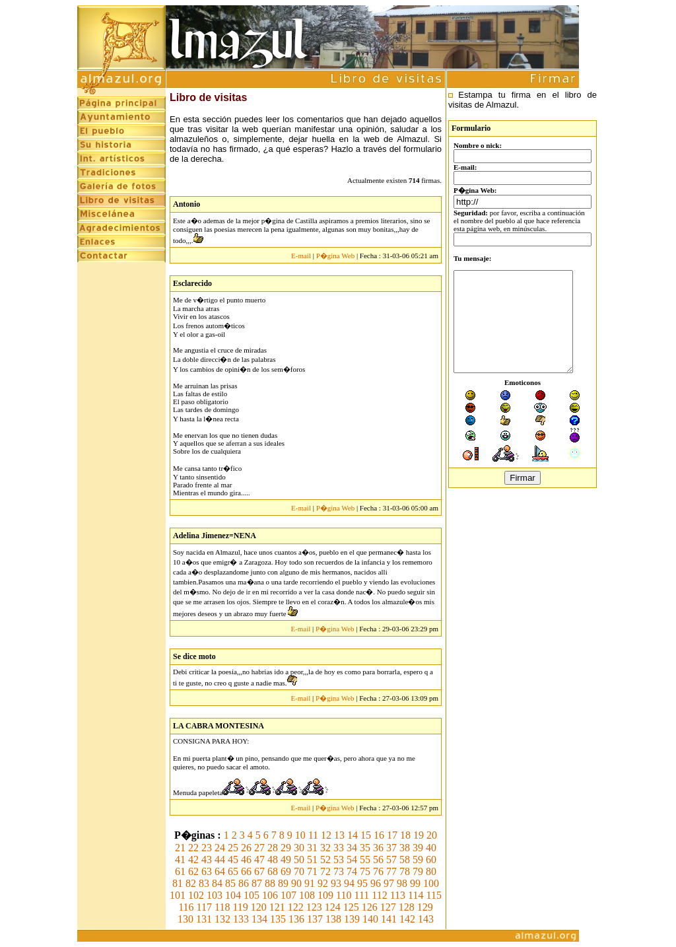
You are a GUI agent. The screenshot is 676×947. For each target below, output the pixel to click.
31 (312, 847)
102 (196, 895)
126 (370, 907)
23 (206, 847)
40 (431, 847)
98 (402, 883)
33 (338, 847)
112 (379, 895)
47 (259, 859)
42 (193, 859)
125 (351, 907)
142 (407, 919)
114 (415, 895)
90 (296, 883)
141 (389, 919)
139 (352, 919)
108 (307, 895)
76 (378, 871)
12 (326, 835)
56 (378, 859)
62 (193, 871)
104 (233, 895)
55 (365, 859)
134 (259, 919)
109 (325, 895)
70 (299, 871)
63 (206, 871)
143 (426, 919)
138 (333, 919)
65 (233, 871)
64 (220, 871)
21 (180, 847)
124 (333, 907)
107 (288, 895)
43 (206, 859)
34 (352, 847)
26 (246, 847)
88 (270, 883)
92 (323, 883)
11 (313, 835)
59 (418, 859)
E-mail (301, 256)
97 (389, 883)
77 (391, 871)
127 (388, 907)
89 (283, 883)
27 (259, 847)
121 (277, 907)
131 (204, 919)
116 (185, 907)
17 (392, 835)
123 (314, 907)
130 (185, 919)
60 (431, 859)
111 (361, 895)
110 (343, 895)
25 (233, 847)
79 (418, 871)
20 (431, 835)
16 (379, 835)
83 (204, 883)
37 (391, 847)
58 (404, 859)
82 (191, 883)
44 (220, 859)
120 (259, 907)
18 (405, 835)
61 (180, 871)
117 (204, 907)
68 (272, 871)
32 (325, 847)
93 (336, 883)
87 (257, 883)
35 (365, 847)
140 (370, 919)
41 (180, 859)
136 (296, 919)
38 (404, 847)
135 (278, 919)
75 (365, 871)
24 (220, 847)
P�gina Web (335, 256)
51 (312, 859)
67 (259, 871)
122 (296, 907)
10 (300, 835)
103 (214, 895)
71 (312, 871)
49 (286, 859)
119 (240, 907)
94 (349, 883)
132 (222, 919)
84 (217, 883)
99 (415, 883)
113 (397, 895)
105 (251, 895)
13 (339, 835)
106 (270, 895)
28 (272, 847)
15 (365, 835)
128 (407, 907)
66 (246, 871)
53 (338, 859)
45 (233, 859)
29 (286, 847)
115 (434, 895)
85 (230, 883)
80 (431, 871)
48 (272, 859)
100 (431, 883)
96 (375, 883)
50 (299, 859)
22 (193, 847)
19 (418, 835)
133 (241, 919)
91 (309, 883)
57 (391, 859)
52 (325, 859)
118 (222, 907)
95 (362, 883)
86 (243, 883)
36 (378, 847)
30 (299, 847)
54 (352, 859)
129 (425, 907)
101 (178, 895)
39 (418, 847)
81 (177, 883)
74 (352, 871)
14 (352, 835)
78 (404, 871)
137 (315, 919)
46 (246, 859)
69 (286, 871)
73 (338, 871)
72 (325, 871)
